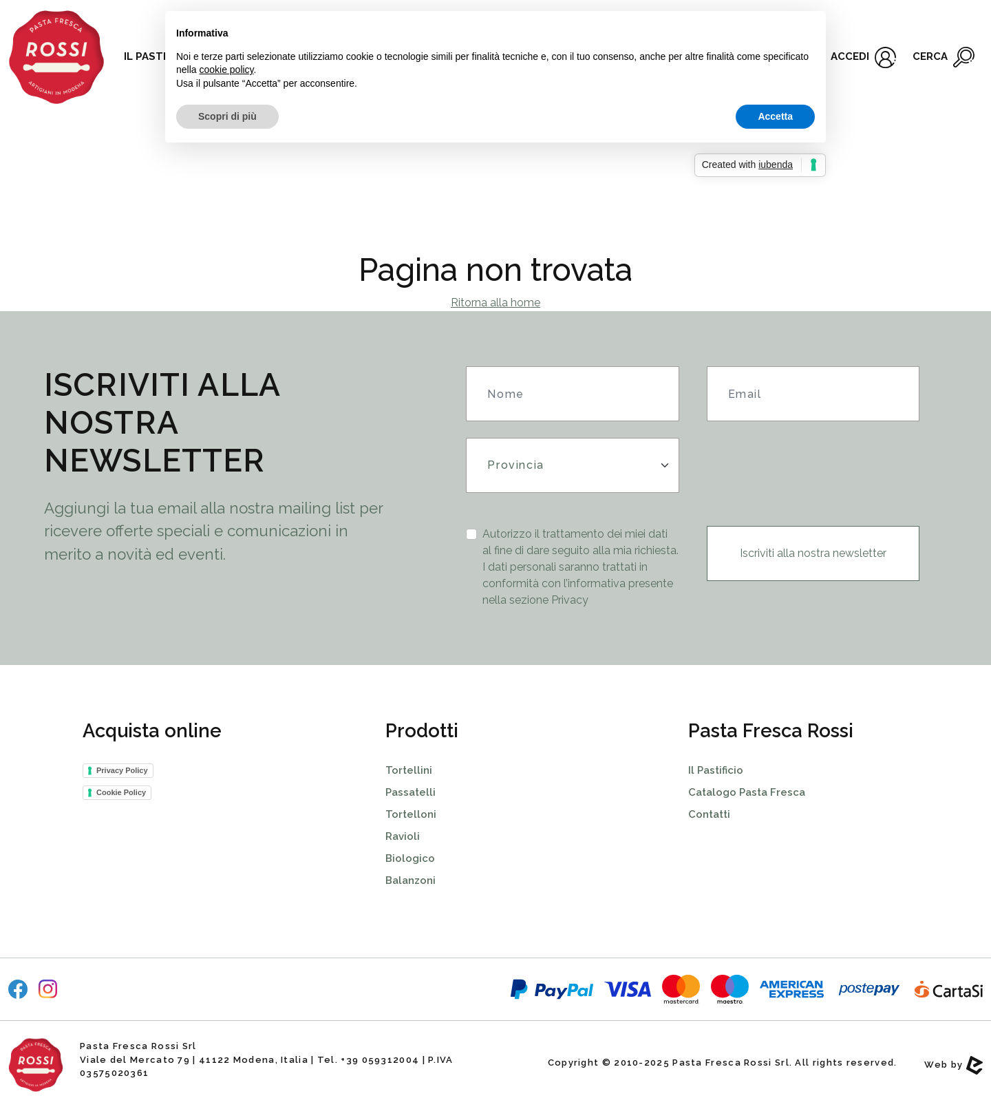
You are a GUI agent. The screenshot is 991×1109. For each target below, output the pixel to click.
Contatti (709, 814)
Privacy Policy (122, 770)
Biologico (410, 858)
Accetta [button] (775, 116)
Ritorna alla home (495, 302)
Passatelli (410, 792)
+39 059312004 (380, 1060)
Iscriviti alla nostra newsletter (813, 553)
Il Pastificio (715, 770)
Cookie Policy (121, 792)
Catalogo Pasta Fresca (746, 792)
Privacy (569, 599)
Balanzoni (410, 880)
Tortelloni (410, 814)
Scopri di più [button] (227, 116)
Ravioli (402, 836)
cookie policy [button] (226, 69)
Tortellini (408, 770)
